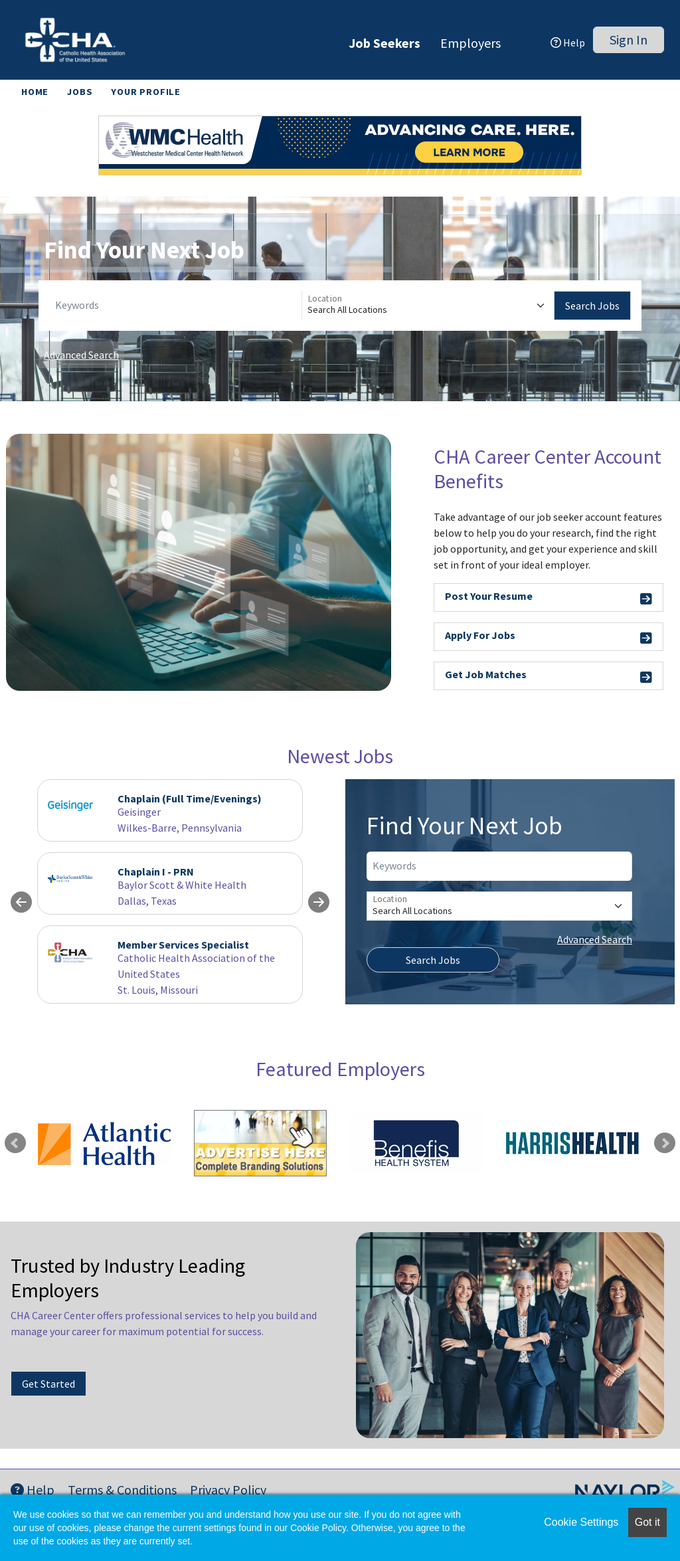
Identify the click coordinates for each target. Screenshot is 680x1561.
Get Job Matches (548, 677)
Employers (470, 43)
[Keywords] (175, 305)
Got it (647, 1522)
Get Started (48, 1383)
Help (568, 42)
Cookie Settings (581, 1522)
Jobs (79, 92)
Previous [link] (15, 1143)
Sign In (628, 39)
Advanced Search (81, 354)
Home (34, 92)
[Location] (427, 305)
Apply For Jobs (548, 637)
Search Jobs (592, 305)
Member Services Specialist (183, 944)
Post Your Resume (548, 598)
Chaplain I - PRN (156, 871)
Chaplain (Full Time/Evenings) (190, 798)
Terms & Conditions (122, 1489)
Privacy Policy (228, 1489)
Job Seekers (384, 43)
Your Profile (146, 92)
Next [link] (664, 1143)
